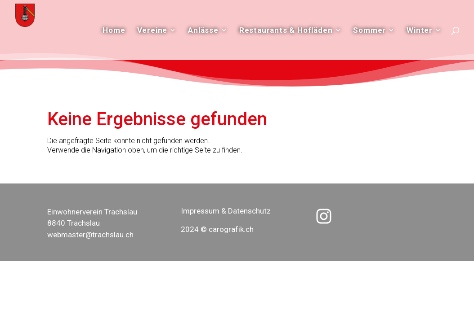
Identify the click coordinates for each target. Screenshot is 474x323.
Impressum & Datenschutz (226, 210)
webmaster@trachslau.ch (90, 234)
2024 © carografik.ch (217, 229)
